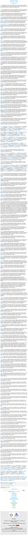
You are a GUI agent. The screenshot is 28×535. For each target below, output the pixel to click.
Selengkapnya (14, 521)
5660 (10, 466)
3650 (16, 128)
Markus (13, 3)
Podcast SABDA (13, 523)
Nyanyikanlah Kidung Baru (14, 498)
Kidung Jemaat (14, 497)
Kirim (11, 483)
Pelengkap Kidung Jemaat (14, 499)
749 (21, 126)
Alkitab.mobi (14, 500)
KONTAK (10, 525)
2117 (12, 126)
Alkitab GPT (14, 505)
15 (15, 3)
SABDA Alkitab (6, 523)
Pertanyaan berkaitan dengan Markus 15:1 (9, 482)
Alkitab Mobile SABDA (14, 0)
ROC (19, 491)
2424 (12, 129)
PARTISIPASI (13, 525)
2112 (15, 165)
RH (16, 491)
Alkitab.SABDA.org (14, 502)
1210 (7, 129)
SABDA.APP (14, 504)
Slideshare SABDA (21, 523)
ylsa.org (20, 531)
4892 (24, 128)
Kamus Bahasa (14, 495)
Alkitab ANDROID (14, 493)
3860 (8, 130)
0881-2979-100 (6, 531)
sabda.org (24, 531)
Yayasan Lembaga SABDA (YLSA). (10, 528)
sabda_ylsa (6, 520)
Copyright (14, 501)
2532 (25, 127)
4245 (21, 127)
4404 (8, 126)
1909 (15, 465)
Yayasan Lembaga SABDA (14, 520)
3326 (14, 127)
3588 (19, 166)
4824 (8, 127)
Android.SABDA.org (14, 503)
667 (22, 129)
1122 (6, 128)
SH (15, 491)
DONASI (17, 525)
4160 (2, 127)
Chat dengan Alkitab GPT (10, 485)
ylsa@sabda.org (14, 531)
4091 (15, 130)
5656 (13, 158)
